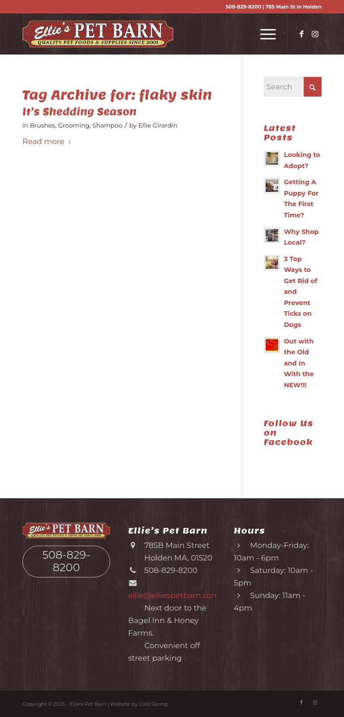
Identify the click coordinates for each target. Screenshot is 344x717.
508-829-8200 (243, 7)
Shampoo (107, 125)
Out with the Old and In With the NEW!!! (299, 363)
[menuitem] (263, 34)
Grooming (73, 125)
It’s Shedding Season (79, 112)
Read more (47, 141)
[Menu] (263, 34)
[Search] (293, 87)
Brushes (42, 125)
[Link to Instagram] (315, 34)
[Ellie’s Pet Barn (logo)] (98, 34)
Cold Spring (153, 704)
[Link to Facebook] (301, 34)
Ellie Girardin (157, 125)
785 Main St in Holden (294, 7)
